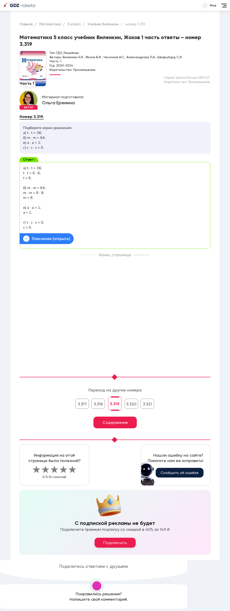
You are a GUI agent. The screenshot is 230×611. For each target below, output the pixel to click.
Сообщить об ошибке (180, 473)
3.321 (147, 404)
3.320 (131, 404)
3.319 (114, 403)
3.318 (98, 404)
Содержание (115, 422)
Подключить (115, 542)
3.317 (82, 404)
